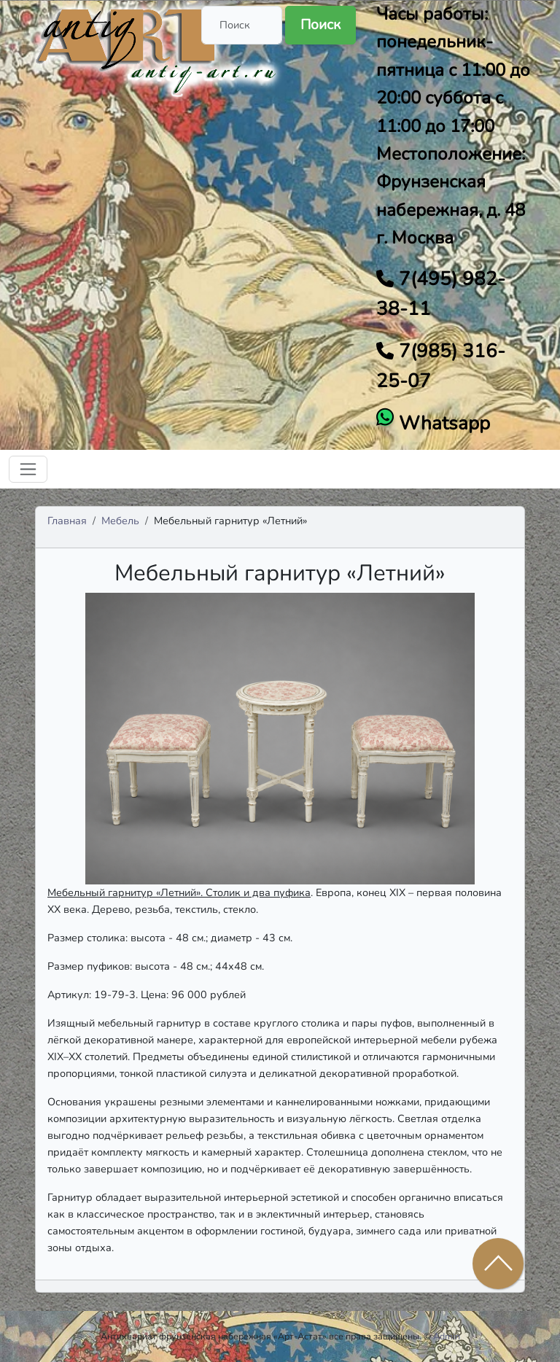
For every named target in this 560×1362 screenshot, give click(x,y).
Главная (67, 520)
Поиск (320, 24)
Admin (446, 1336)
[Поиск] (241, 25)
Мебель (120, 520)
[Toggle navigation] (28, 469)
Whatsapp (442, 423)
